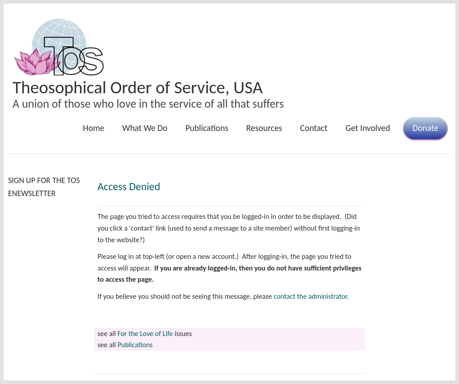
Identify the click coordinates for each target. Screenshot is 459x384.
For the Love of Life (145, 333)
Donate (425, 127)
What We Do (145, 127)
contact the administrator (310, 296)
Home (93, 127)
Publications (207, 127)
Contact (313, 127)
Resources (264, 127)
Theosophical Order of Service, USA (138, 87)
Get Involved (368, 127)
